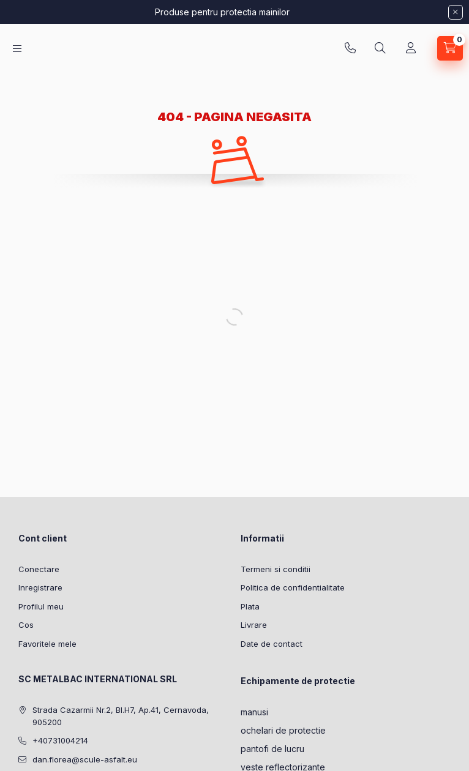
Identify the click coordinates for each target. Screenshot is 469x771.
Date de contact (271, 644)
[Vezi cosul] (450, 48)
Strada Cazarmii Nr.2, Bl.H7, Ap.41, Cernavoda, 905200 (120, 716)
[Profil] (411, 48)
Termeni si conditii (275, 569)
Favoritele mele (47, 644)
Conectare (38, 569)
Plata (250, 606)
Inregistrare (40, 587)
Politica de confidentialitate (293, 587)
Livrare (254, 625)
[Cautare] (380, 48)
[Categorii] (17, 48)
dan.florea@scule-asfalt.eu (84, 759)
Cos (26, 625)
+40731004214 (350, 48)
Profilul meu (41, 606)
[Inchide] (455, 12)
